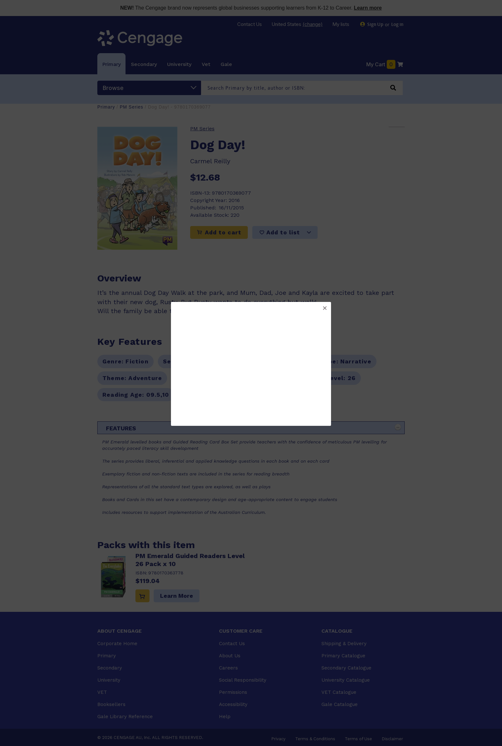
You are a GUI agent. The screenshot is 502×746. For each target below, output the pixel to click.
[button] (324, 308)
